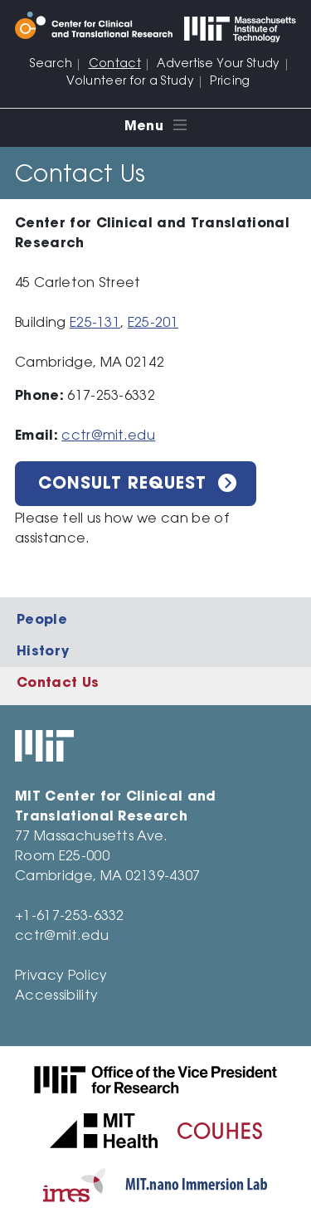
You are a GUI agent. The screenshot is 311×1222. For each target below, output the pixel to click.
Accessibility (56, 996)
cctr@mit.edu (108, 436)
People (42, 620)
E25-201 (153, 323)
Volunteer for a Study (130, 82)
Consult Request (122, 484)
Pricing (230, 82)
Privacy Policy (61, 976)
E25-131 (95, 323)
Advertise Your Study (218, 65)
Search (51, 65)
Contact (115, 65)
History (43, 652)
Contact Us (58, 683)
